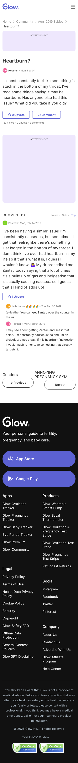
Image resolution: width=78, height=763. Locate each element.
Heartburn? (10, 26)
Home (6, 21)
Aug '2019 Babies (50, 21)
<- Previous (18, 382)
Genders (10, 374)
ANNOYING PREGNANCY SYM (51, 374)
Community (24, 21)
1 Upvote (16, 296)
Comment (46, 115)
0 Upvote (16, 115)
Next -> (60, 384)
